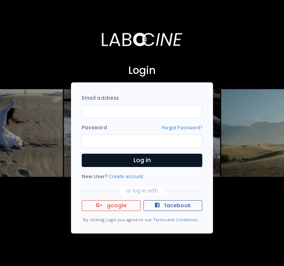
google (111, 205)
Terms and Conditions (175, 219)
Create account (126, 176)
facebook (172, 205)
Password (94, 127)
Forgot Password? (182, 127)
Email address (100, 98)
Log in (142, 160)
